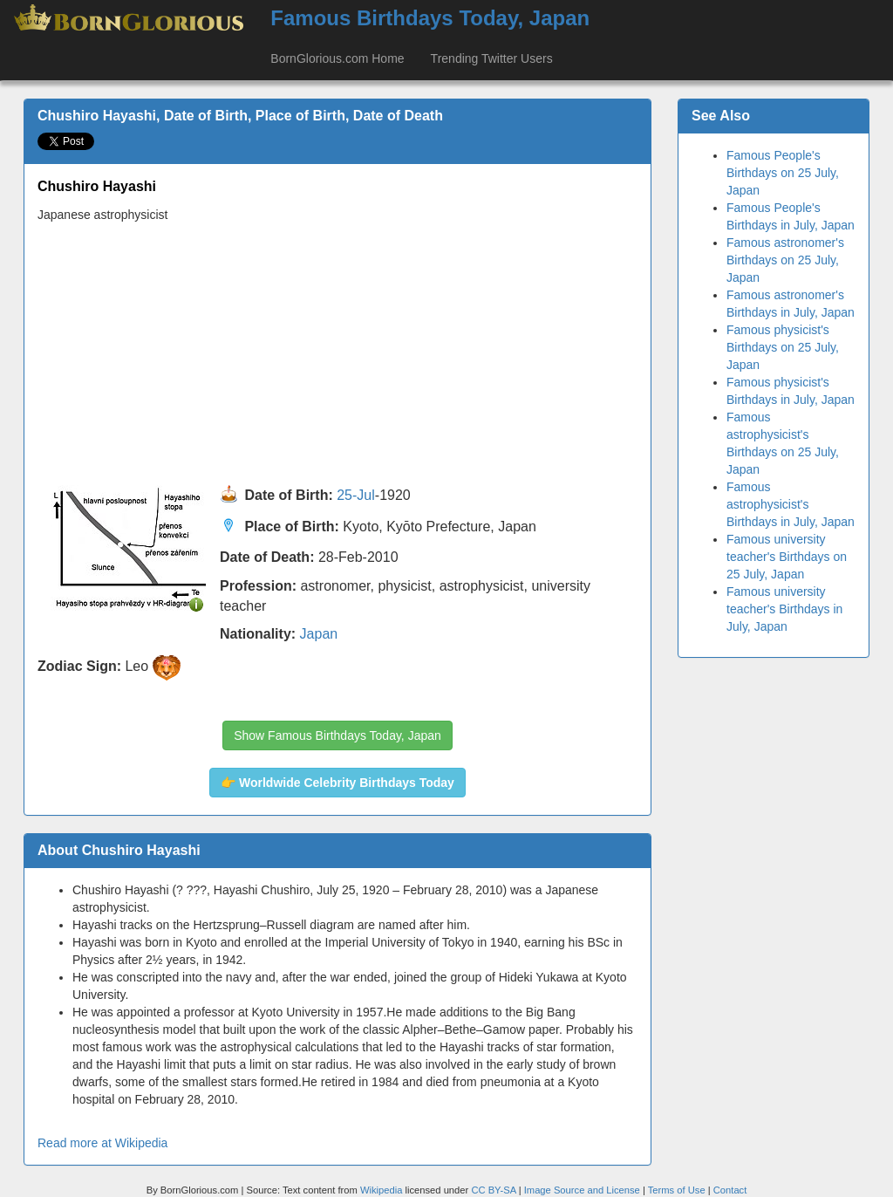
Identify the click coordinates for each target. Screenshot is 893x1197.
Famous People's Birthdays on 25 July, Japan (782, 172)
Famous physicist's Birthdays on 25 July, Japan (782, 347)
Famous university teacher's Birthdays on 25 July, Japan (786, 556)
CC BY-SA (493, 1190)
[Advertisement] (337, 354)
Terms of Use (678, 1190)
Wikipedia (381, 1190)
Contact (730, 1190)
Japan (319, 633)
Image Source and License (582, 1190)
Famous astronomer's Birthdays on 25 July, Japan (785, 260)
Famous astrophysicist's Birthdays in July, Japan (790, 504)
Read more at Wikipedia (102, 1143)
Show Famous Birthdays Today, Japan (337, 735)
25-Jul (356, 495)
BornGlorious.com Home (337, 58)
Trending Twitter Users (492, 58)
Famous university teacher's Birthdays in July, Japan (784, 609)
